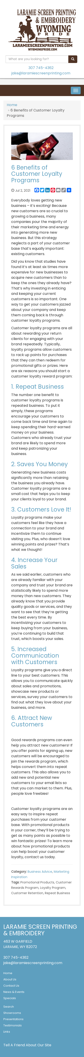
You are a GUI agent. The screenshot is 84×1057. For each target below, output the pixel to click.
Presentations (13, 1019)
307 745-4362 (41, 67)
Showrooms (12, 1013)
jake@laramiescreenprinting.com (40, 73)
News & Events (13, 992)
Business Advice (40, 871)
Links (6, 1032)
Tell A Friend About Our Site (27, 1045)
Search (8, 1007)
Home (12, 104)
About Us (9, 979)
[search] (72, 59)
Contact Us (11, 986)
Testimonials (12, 1025)
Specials (9, 998)
